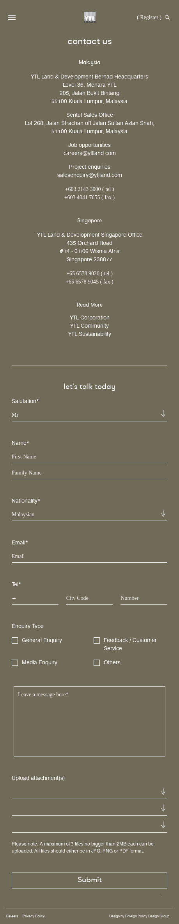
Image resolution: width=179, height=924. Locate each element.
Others (107, 663)
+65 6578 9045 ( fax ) (89, 282)
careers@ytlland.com (90, 153)
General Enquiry (37, 640)
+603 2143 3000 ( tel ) (89, 189)
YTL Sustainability (89, 334)
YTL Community (89, 326)
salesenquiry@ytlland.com (89, 175)
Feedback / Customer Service (125, 644)
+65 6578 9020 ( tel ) (89, 273)
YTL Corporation (90, 317)
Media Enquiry (34, 663)
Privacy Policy (34, 916)
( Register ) (149, 17)
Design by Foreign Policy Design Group (139, 916)
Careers (12, 916)
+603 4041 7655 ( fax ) (89, 197)
